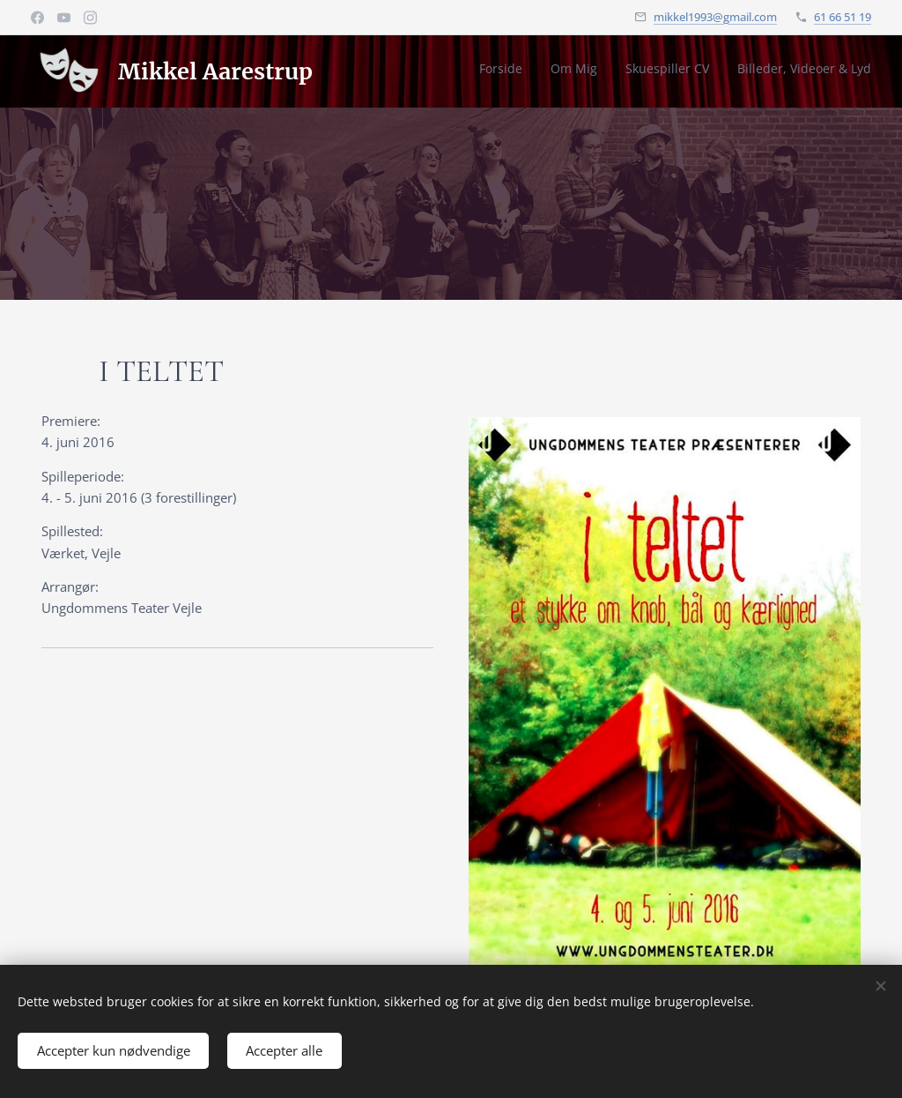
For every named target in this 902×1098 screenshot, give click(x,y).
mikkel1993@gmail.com (715, 17)
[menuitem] (791, 71)
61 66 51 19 (842, 17)
